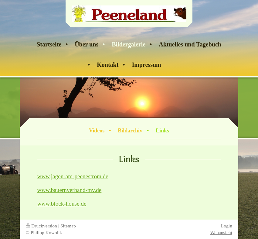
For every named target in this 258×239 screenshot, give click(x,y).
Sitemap (68, 225)
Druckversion (41, 225)
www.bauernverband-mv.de (69, 190)
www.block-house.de (62, 203)
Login (226, 225)
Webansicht (221, 232)
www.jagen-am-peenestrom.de (72, 176)
